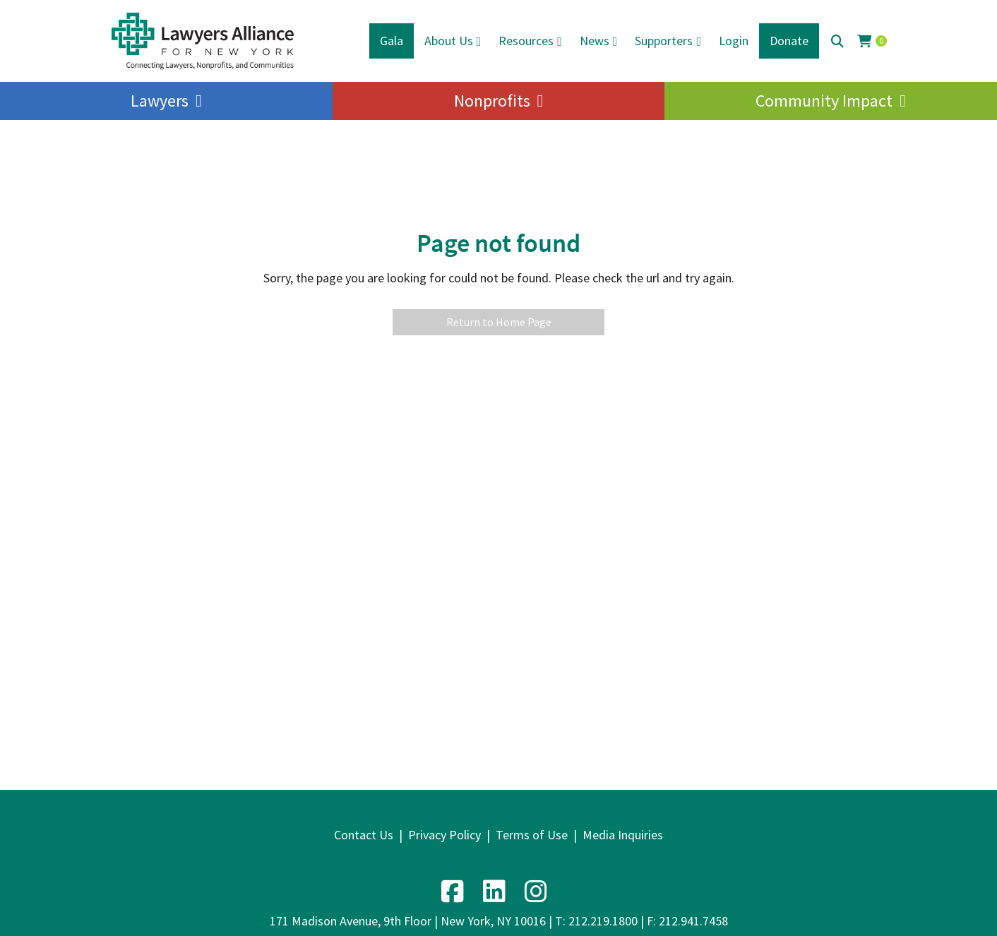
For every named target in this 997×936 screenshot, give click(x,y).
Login (733, 40)
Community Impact (824, 101)
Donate (789, 40)
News (594, 40)
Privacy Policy (444, 835)
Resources (526, 40)
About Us (448, 40)
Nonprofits (492, 101)
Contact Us (363, 835)
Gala (391, 40)
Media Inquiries (623, 835)
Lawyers (160, 101)
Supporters (664, 40)
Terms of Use (532, 835)
